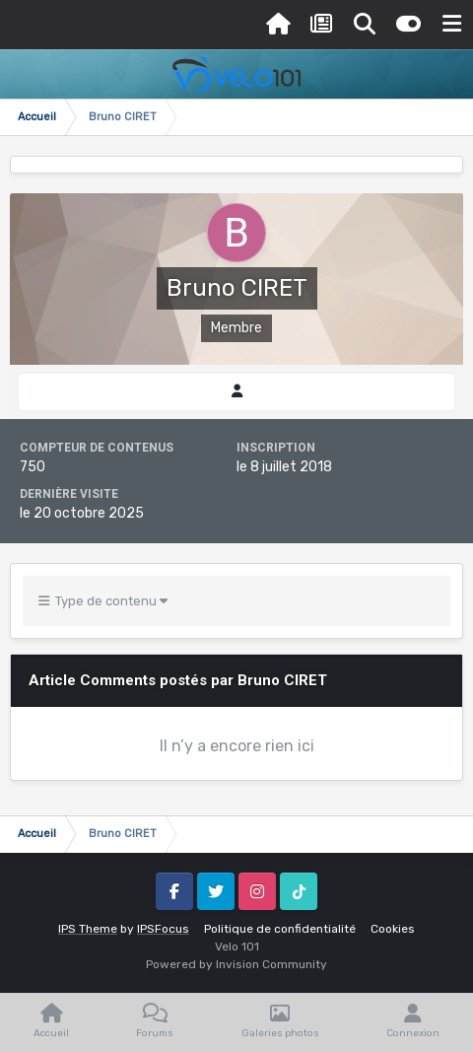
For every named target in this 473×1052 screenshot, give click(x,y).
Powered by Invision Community (236, 964)
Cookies (393, 929)
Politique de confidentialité (280, 929)
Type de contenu (103, 601)
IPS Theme (87, 929)
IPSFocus (163, 929)
